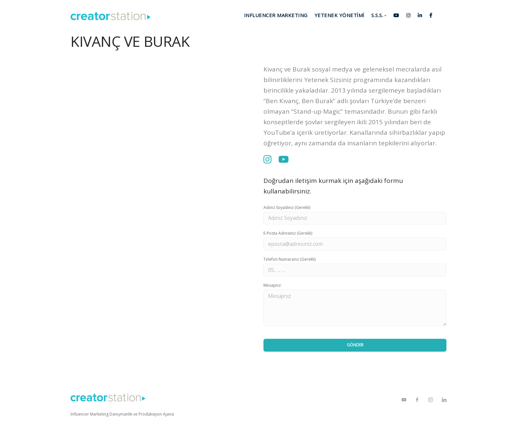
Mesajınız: (272, 285)
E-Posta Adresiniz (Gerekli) (287, 233)
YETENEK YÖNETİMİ (339, 15)
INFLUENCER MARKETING (276, 15)
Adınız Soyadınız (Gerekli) (286, 207)
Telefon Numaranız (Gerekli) (289, 259)
